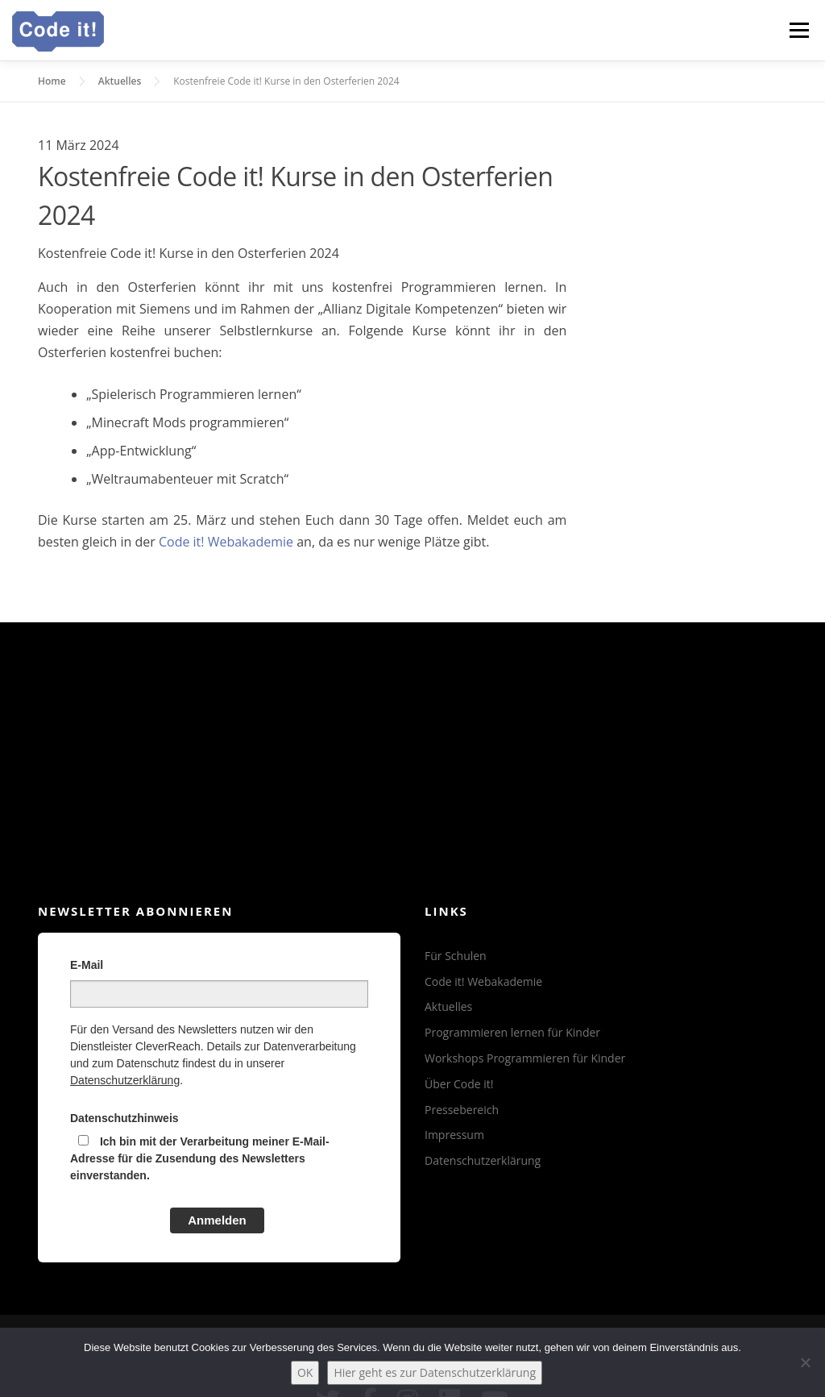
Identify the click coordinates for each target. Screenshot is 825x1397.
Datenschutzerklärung (125, 1080)
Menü (799, 30)
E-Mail (86, 964)
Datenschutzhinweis (124, 1118)
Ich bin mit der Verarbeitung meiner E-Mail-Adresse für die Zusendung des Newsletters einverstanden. (200, 1158)
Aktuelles (448, 1006)
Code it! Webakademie (226, 542)
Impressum (454, 1134)
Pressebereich (462, 1109)
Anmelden (217, 1220)
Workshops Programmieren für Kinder (525, 1058)
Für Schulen (456, 955)
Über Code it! (459, 1083)
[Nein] (805, 1362)
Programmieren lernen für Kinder (512, 1032)
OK (305, 1372)
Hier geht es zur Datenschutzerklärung (435, 1372)
